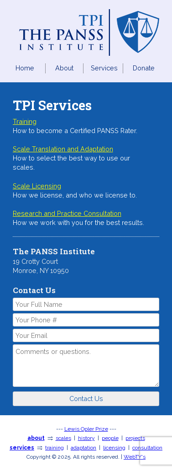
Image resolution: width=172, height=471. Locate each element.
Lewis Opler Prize (86, 429)
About (64, 68)
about (36, 438)
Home (25, 68)
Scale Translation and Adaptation (63, 149)
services (22, 447)
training (54, 447)
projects (135, 438)
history (86, 438)
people (110, 438)
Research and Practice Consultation (67, 213)
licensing (114, 447)
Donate (144, 68)
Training (24, 121)
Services (104, 68)
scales (63, 438)
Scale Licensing (37, 186)
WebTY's (135, 457)
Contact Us (86, 398)
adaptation (83, 447)
